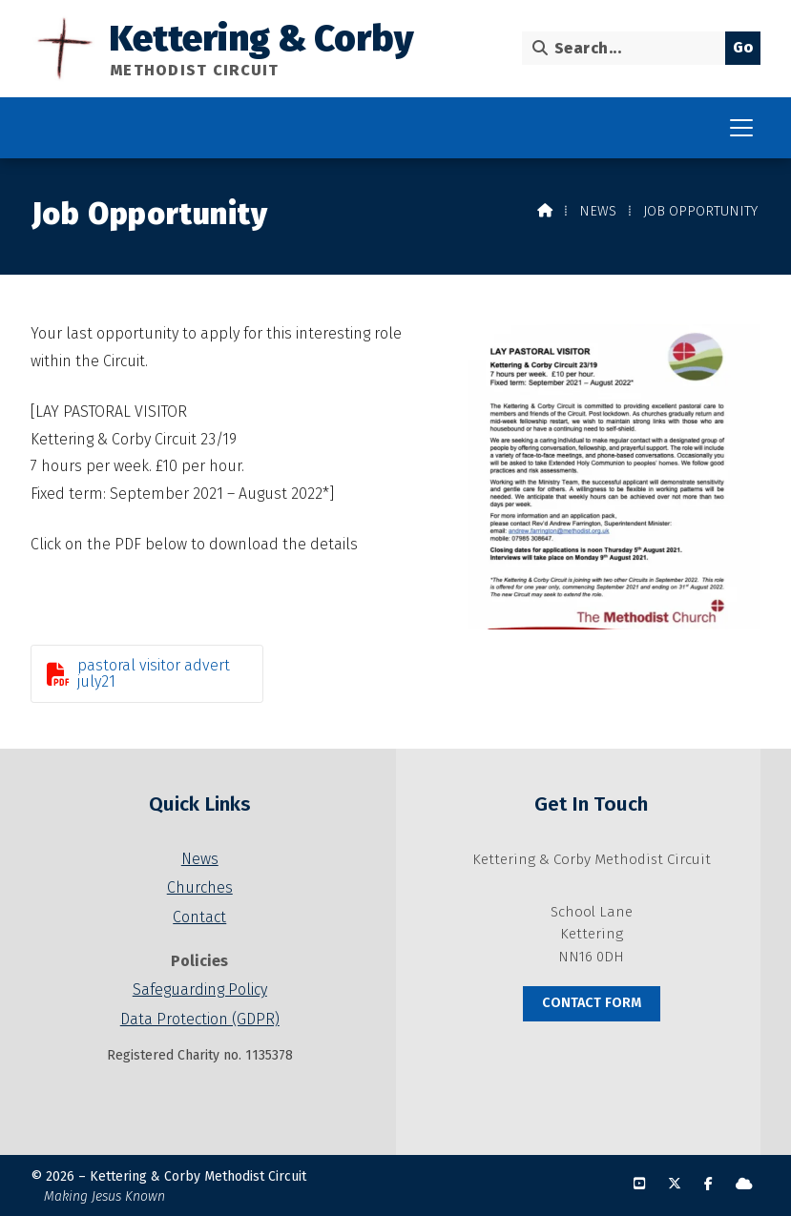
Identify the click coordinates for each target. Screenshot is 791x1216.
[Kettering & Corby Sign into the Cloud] (744, 1184)
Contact (199, 917)
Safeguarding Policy (200, 989)
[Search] (628, 48)
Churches (200, 887)
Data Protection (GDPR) (200, 1019)
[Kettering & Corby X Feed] (674, 1184)
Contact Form (591, 1003)
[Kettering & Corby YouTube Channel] (639, 1184)
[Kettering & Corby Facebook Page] (708, 1184)
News (597, 211)
